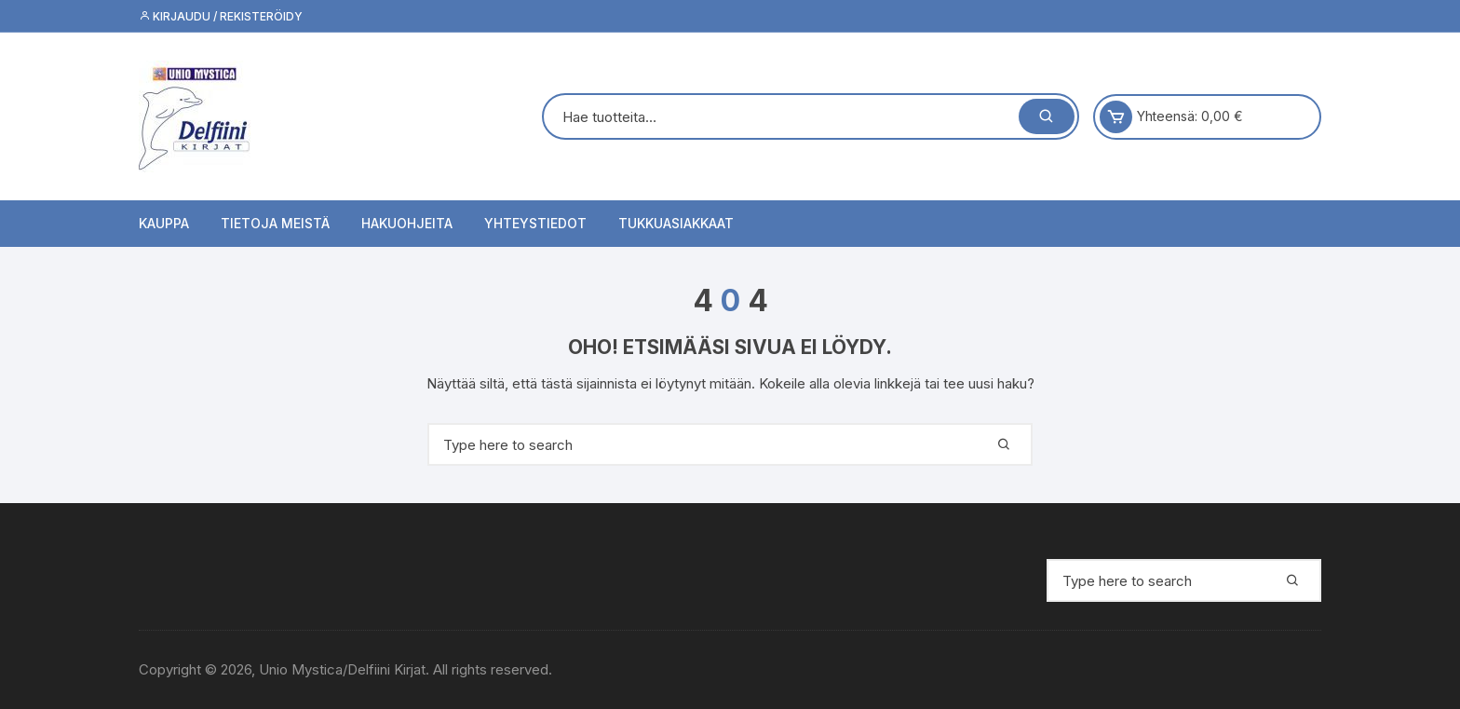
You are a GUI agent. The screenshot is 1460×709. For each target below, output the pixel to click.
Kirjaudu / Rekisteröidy (221, 16)
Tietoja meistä (275, 223)
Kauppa (164, 223)
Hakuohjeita (407, 223)
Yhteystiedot (535, 223)
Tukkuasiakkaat (676, 223)
